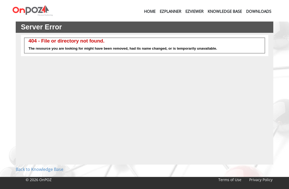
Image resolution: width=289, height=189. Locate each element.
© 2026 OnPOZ (39, 179)
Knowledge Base (225, 11)
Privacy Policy (261, 179)
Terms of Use (229, 179)
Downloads (258, 11)
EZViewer (194, 11)
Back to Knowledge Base (39, 169)
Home (149, 11)
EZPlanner (170, 11)
